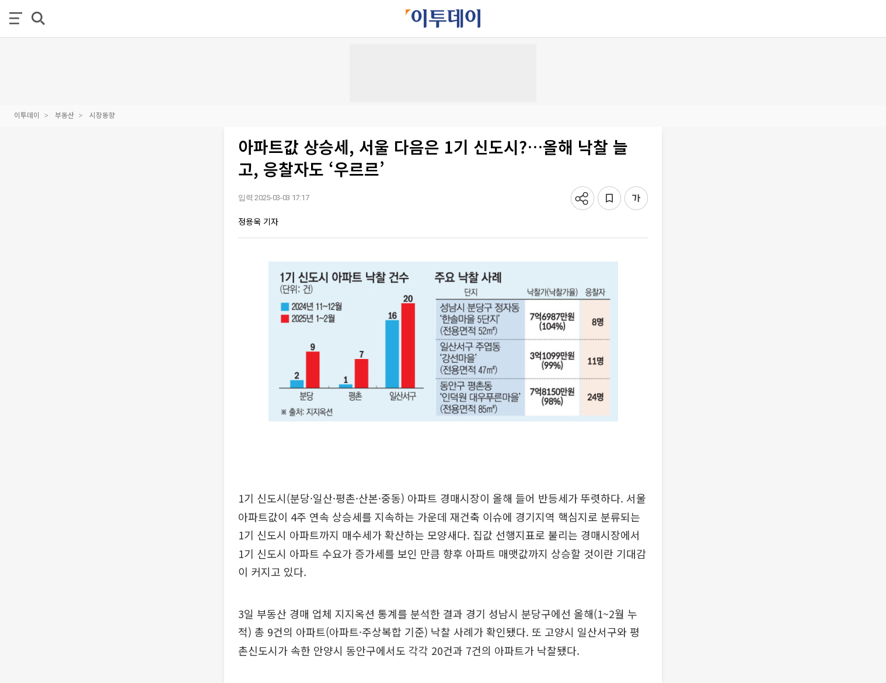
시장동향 (102, 115)
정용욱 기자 (258, 221)
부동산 (64, 115)
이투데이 (27, 115)
